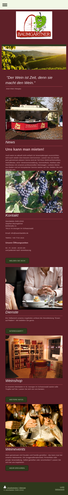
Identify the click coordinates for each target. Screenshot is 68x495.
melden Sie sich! (17, 261)
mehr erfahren (17, 468)
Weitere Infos (16, 400)
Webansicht (59, 489)
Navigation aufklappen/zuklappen (34, 5)
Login (62, 487)
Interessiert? (16, 331)
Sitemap (22, 488)
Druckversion (11, 488)
